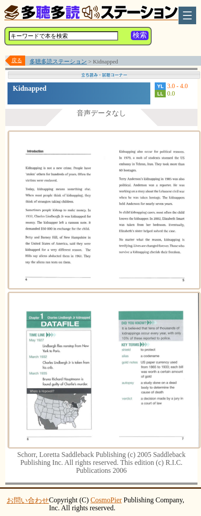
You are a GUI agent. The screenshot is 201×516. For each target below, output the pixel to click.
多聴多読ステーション (58, 61)
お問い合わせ (28, 500)
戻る (16, 60)
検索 (140, 35)
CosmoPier (106, 500)
